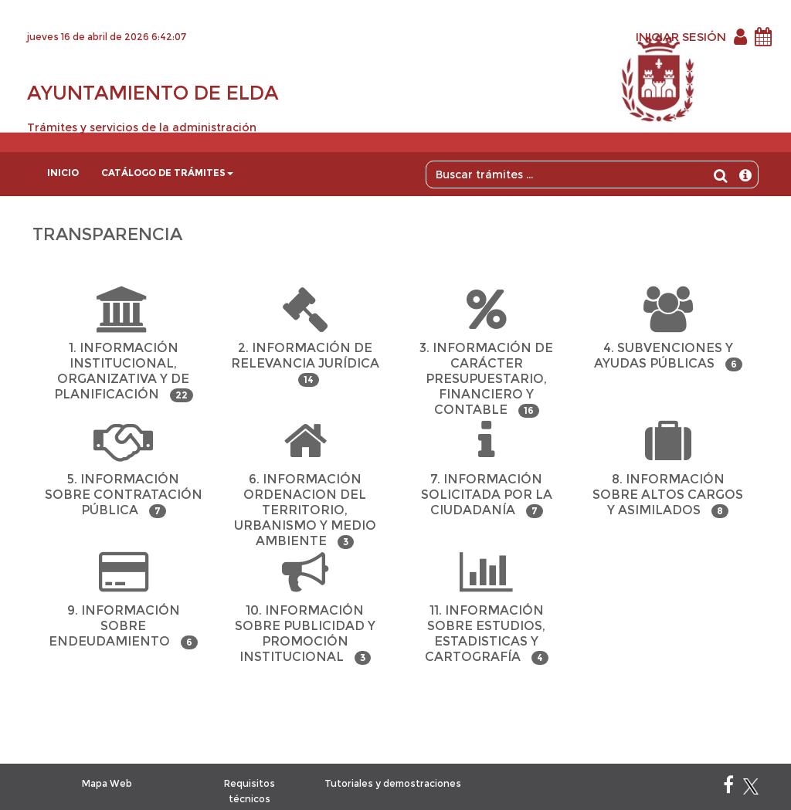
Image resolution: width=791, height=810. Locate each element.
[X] (751, 788)
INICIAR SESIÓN (681, 36)
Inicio (63, 172)
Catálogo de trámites (167, 172)
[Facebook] (728, 788)
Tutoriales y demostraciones (392, 783)
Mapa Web (107, 783)
